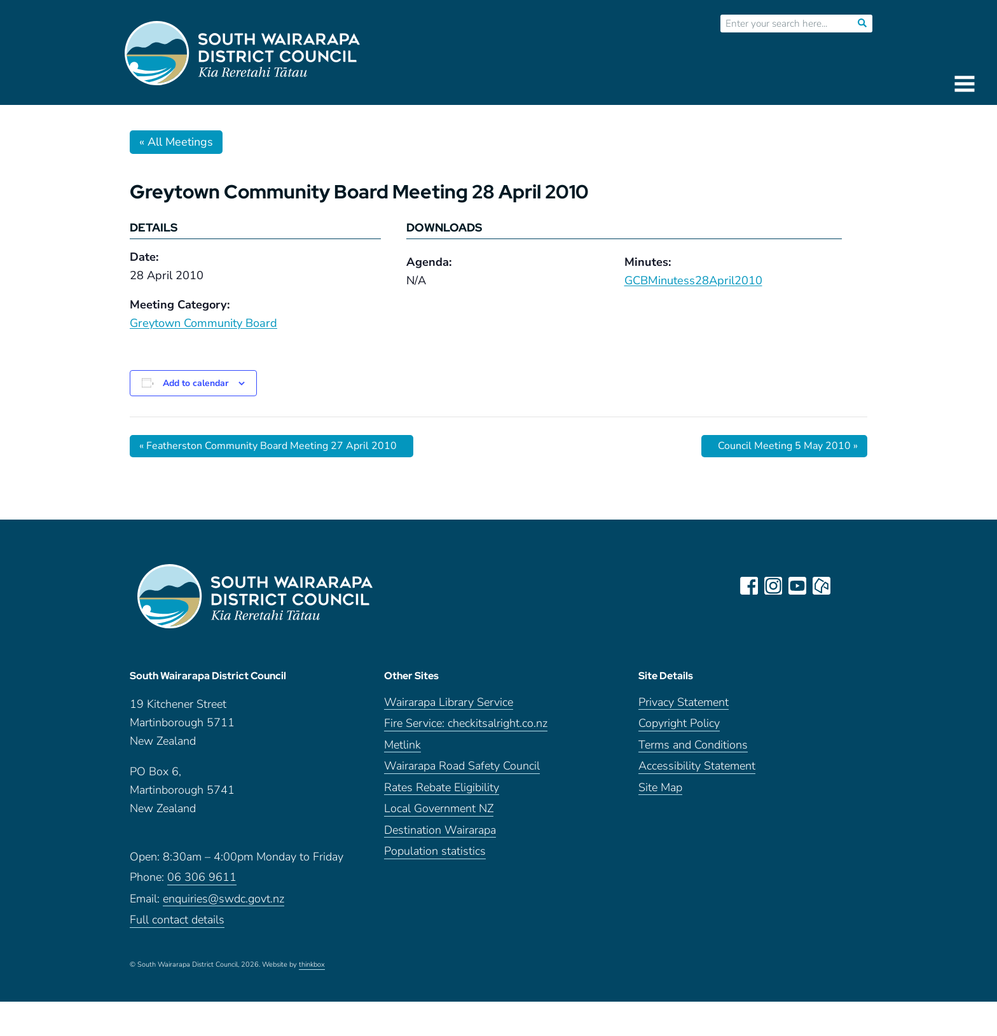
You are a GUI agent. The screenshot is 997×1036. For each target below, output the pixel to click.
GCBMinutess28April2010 (693, 280)
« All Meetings (176, 141)
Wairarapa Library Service (448, 702)
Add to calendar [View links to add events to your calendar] (195, 383)
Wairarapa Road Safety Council (462, 766)
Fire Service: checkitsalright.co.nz (465, 723)
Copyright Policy (679, 723)
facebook (749, 586)
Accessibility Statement (696, 766)
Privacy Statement (683, 702)
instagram (773, 586)
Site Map (660, 787)
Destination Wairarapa (440, 830)
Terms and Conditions (693, 745)
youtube (797, 586)
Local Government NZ (438, 808)
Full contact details (177, 920)
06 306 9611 (202, 877)
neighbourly (821, 586)
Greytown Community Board (203, 323)
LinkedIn (846, 586)
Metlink (402, 745)
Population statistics (435, 851)
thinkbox (312, 964)
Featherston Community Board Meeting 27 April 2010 (268, 446)
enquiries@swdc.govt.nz (223, 899)
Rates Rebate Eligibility (441, 787)
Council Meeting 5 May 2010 (788, 446)
